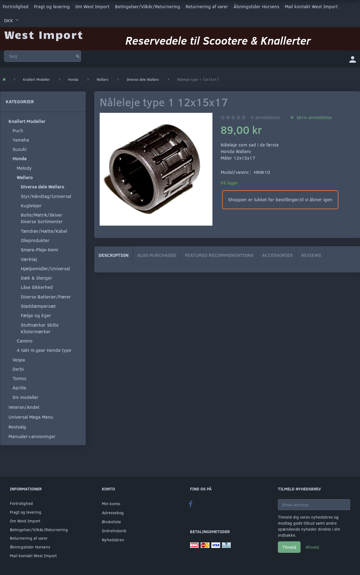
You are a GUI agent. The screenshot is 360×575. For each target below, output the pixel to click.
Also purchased (156, 255)
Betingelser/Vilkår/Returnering (147, 6)
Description (114, 255)
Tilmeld (289, 547)
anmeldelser (266, 117)
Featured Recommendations (219, 255)
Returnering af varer (207, 6)
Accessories (277, 255)
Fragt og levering (52, 6)
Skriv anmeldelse (313, 117)
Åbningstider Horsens (256, 6)
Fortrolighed (15, 6)
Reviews (311, 255)
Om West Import (92, 6)
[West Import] (43, 34)
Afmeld (312, 547)
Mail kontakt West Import (311, 6)
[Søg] (78, 56)
